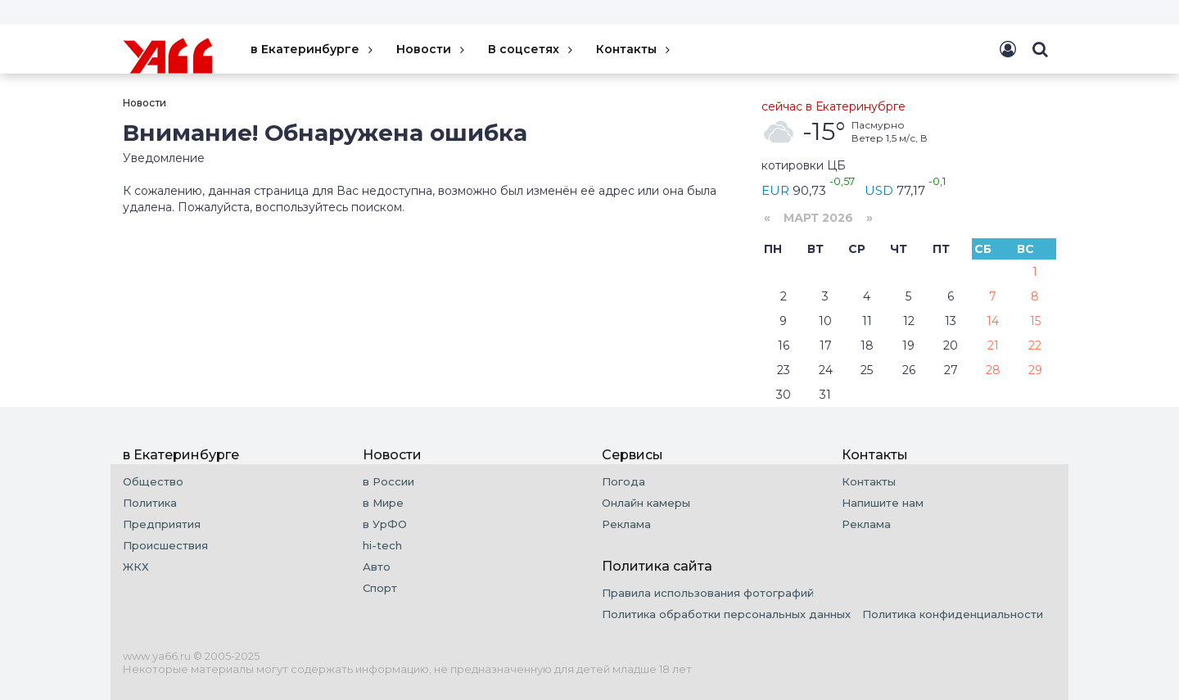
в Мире (383, 502)
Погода (623, 481)
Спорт (380, 587)
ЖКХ (136, 566)
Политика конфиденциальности (952, 614)
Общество (153, 481)
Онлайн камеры (646, 502)
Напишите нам (883, 502)
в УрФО (385, 524)
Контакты (634, 49)
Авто (377, 566)
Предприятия (162, 524)
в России (388, 481)
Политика (150, 502)
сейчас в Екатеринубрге (833, 106)
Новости (432, 49)
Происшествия (165, 545)
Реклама (626, 524)
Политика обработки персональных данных (726, 614)
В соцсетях (532, 49)
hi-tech (382, 545)
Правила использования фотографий (708, 592)
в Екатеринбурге (313, 49)
